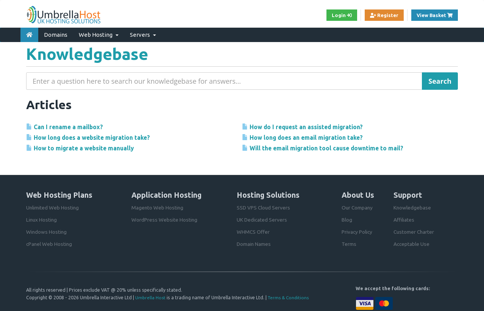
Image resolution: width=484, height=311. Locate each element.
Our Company (358, 206)
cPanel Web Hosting (49, 242)
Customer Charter (414, 230)
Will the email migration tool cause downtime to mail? (329, 148)
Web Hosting (99, 33)
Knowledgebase (412, 206)
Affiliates (404, 218)
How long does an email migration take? (307, 137)
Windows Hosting (46, 230)
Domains (55, 33)
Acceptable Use (412, 242)
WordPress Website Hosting (164, 218)
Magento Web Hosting (157, 206)
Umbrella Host (150, 296)
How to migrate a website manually (84, 148)
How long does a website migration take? (93, 137)
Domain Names (254, 242)
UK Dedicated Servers (262, 218)
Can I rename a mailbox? (67, 126)
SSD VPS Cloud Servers (264, 206)
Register (379, 16)
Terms (349, 242)
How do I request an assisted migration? (307, 126)
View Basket (435, 15)
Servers (143, 33)
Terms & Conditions (289, 296)
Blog (347, 218)
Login (334, 16)
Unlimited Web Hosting (53, 206)
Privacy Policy (357, 230)
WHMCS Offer (253, 230)
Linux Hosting (42, 218)
